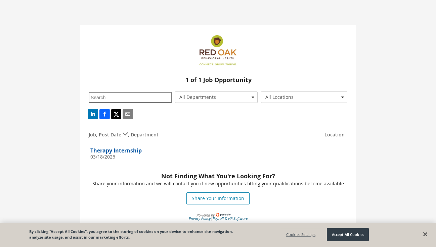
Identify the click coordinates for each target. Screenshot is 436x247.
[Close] (425, 234)
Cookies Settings (300, 234)
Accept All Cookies (348, 234)
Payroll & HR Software (230, 218)
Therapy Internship (116, 150)
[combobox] (216, 97)
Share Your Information (218, 198)
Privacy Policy (200, 218)
